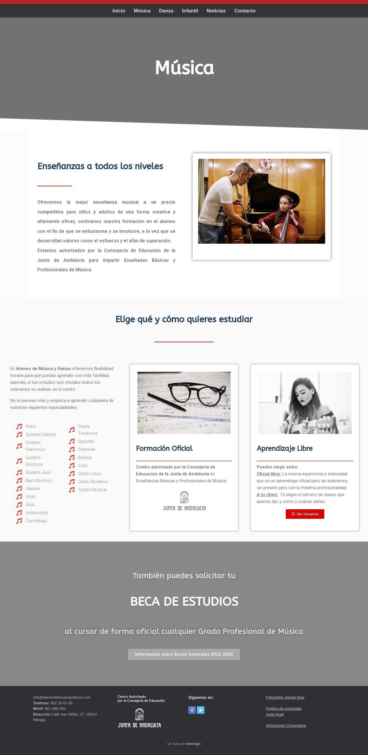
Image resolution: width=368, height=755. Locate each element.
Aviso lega (274, 714)
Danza (166, 11)
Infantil (190, 11)
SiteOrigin (193, 744)
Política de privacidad (284, 708)
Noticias (216, 11)
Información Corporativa (286, 725)
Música (142, 11)
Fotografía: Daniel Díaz (285, 697)
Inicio (118, 11)
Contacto (245, 11)
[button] (305, 514)
